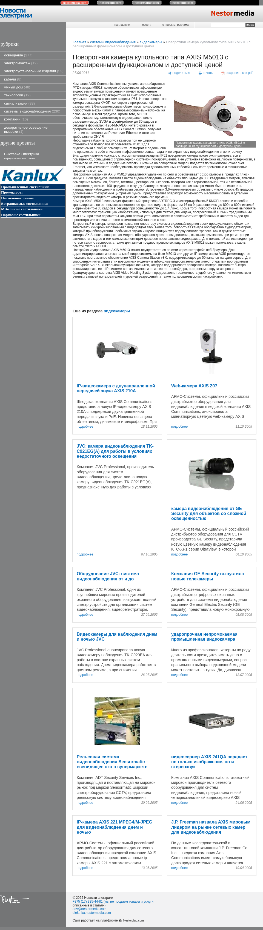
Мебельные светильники (21, 209)
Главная (79, 42)
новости (146, 24)
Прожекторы (11, 192)
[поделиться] (179, 73)
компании (16, 119)
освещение (18, 55)
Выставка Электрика (21, 156)
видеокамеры (150, 42)
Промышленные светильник (25, 187)
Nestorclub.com (133, 920)
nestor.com (74, 2)
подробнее (85, 426)
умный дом (17, 87)
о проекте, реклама (175, 24)
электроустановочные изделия (34, 71)
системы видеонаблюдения (32, 111)
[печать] (206, 73)
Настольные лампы (17, 198)
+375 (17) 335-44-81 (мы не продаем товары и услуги (113, 901)
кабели (12, 79)
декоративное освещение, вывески (26, 129)
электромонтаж (21, 63)
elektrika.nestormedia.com (92, 913)
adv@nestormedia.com (90, 909)
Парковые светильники (21, 215)
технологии (17, 95)
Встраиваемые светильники (24, 203)
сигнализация (19, 103)
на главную (122, 24)
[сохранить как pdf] (237, 73)
